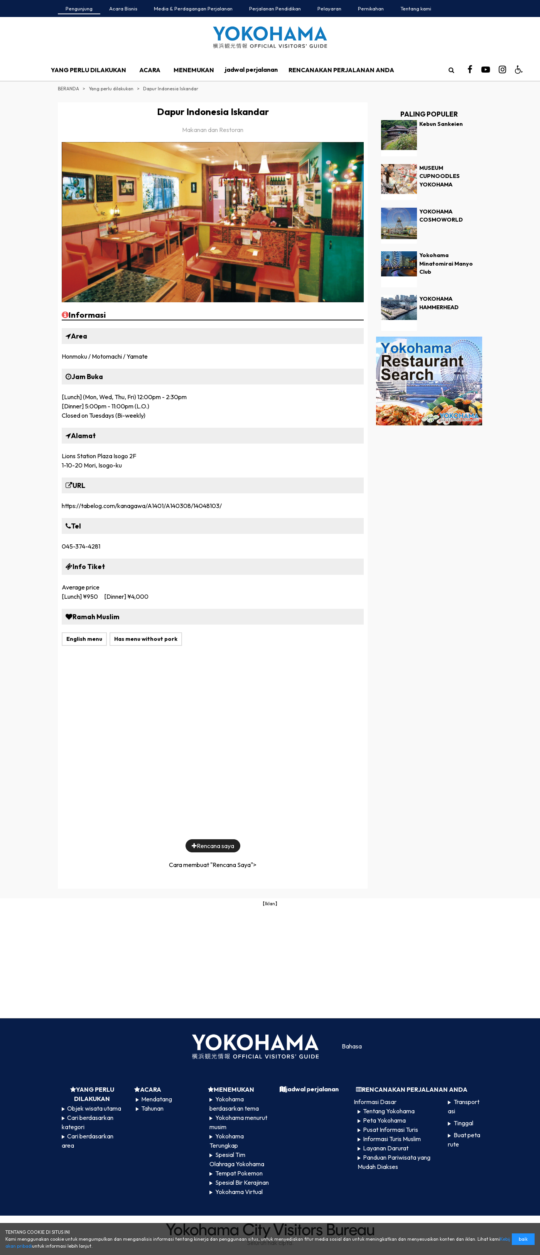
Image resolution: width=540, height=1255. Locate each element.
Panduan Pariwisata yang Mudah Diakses (394, 1161)
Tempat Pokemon (239, 1173)
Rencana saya (213, 846)
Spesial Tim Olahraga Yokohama (236, 1159)
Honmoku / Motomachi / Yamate (105, 356)
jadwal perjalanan (251, 69)
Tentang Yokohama (389, 1111)
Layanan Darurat (385, 1148)
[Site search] (451, 70)
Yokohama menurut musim (238, 1122)
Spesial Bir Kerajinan (242, 1182)
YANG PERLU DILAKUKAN (88, 70)
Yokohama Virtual (239, 1192)
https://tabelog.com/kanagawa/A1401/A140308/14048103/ (142, 506)
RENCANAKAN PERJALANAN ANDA (341, 70)
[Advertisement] (270, 962)
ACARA (149, 70)
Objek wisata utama (94, 1108)
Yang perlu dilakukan (111, 88)
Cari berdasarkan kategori (87, 1122)
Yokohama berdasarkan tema (234, 1103)
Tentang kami (415, 8)
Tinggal (463, 1123)
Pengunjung (79, 8)
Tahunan (152, 1108)
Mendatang (156, 1099)
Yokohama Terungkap (226, 1140)
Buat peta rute (464, 1139)
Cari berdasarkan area (87, 1140)
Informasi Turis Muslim (392, 1139)
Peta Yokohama (384, 1120)
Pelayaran (329, 8)
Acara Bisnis (123, 8)
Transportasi (463, 1106)
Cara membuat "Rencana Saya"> (212, 865)
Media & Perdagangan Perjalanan (193, 8)
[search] (451, 70)
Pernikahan (371, 8)
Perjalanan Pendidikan (275, 8)
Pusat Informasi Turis (390, 1129)
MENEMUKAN (194, 70)
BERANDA (68, 88)
